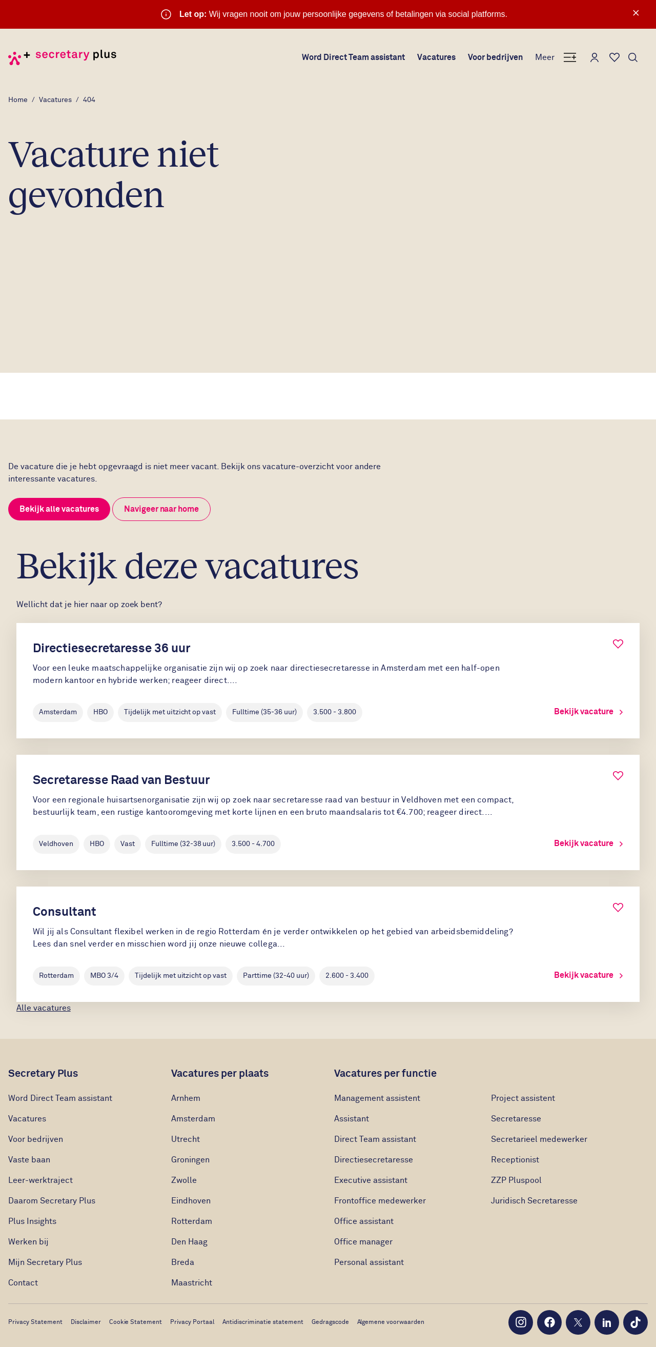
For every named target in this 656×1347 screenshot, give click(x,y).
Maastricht (191, 1283)
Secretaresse (516, 1119)
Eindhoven (191, 1201)
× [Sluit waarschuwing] (636, 13)
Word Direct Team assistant (353, 57)
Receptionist (516, 1160)
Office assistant (364, 1221)
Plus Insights (32, 1221)
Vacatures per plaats (220, 1074)
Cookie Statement (135, 1322)
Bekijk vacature (588, 712)
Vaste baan (29, 1160)
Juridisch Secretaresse (534, 1201)
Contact (23, 1283)
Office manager (363, 1242)
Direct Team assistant (375, 1139)
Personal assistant (369, 1262)
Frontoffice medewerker (380, 1201)
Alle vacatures (43, 1008)
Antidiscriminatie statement (262, 1322)
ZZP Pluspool (516, 1180)
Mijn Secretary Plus (45, 1262)
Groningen (190, 1160)
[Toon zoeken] (633, 57)
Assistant (351, 1119)
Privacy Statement (35, 1322)
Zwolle (184, 1180)
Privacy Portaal (192, 1322)
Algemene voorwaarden (391, 1322)
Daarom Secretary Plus (51, 1201)
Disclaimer (86, 1322)
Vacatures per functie (385, 1074)
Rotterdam (191, 1221)
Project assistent (523, 1098)
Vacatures (436, 57)
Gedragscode (330, 1322)
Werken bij (28, 1242)
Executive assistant (370, 1180)
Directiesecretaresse (373, 1160)
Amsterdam (193, 1119)
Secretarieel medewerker (539, 1139)
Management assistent (377, 1098)
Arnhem (185, 1098)
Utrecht (185, 1139)
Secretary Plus (43, 1074)
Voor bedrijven (495, 57)
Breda (182, 1262)
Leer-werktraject (41, 1180)
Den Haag (189, 1242)
